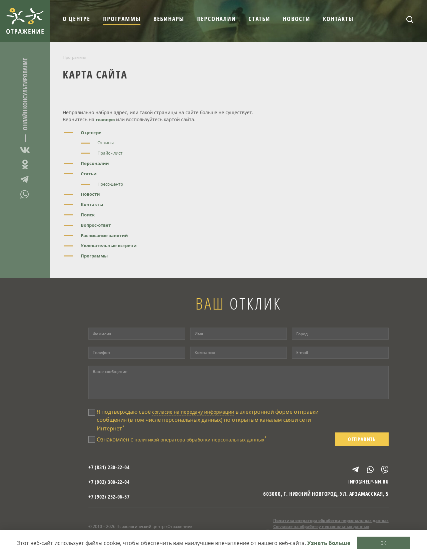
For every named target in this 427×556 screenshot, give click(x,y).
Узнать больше (328, 542)
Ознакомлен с (191, 440)
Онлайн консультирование (25, 94)
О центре (76, 19)
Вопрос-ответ (97, 225)
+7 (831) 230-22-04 (111, 470)
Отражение (25, 21)
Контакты (338, 19)
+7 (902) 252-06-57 (111, 500)
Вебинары (168, 19)
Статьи (259, 19)
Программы (121, 19)
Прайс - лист (111, 153)
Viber (382, 470)
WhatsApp (25, 194)
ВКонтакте (25, 151)
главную (106, 119)
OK (383, 542)
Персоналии (216, 19)
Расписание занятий (106, 235)
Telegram (25, 179)
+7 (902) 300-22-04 (111, 485)
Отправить (362, 441)
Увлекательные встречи (110, 245)
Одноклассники (25, 164)
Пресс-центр (112, 184)
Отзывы (106, 142)
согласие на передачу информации (198, 411)
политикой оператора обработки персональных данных (208, 441)
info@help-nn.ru (367, 485)
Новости (296, 19)
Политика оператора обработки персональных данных (331, 524)
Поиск (88, 214)
